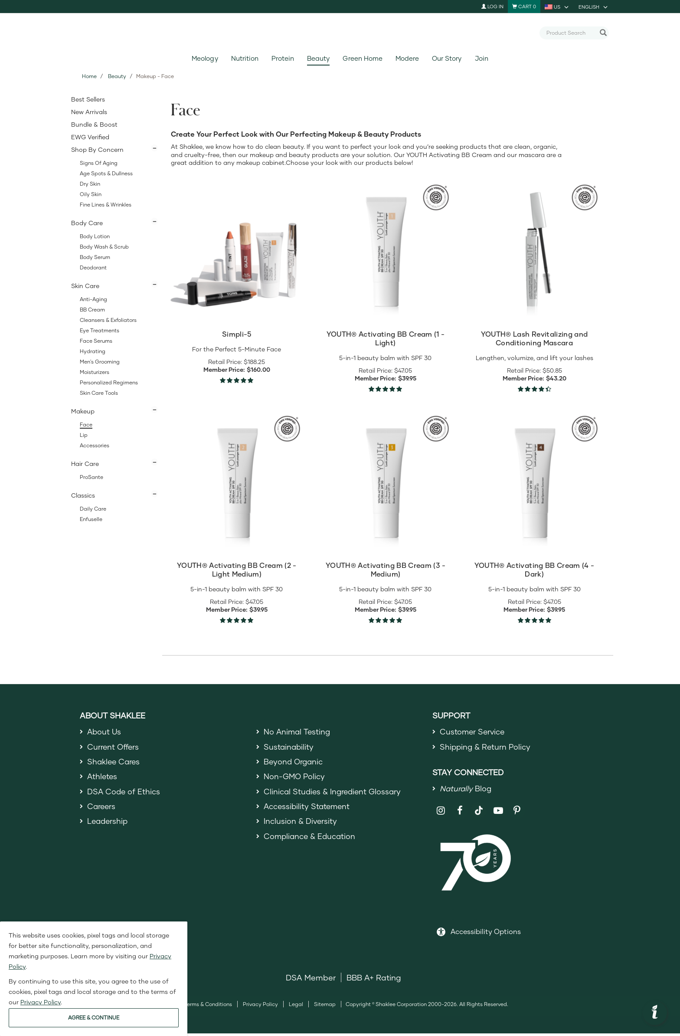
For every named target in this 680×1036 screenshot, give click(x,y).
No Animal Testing (298, 732)
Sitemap (325, 1006)
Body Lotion (95, 236)
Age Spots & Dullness (106, 173)
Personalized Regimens (109, 382)
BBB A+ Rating (374, 980)
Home (89, 76)
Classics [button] (83, 495)
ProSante (91, 477)
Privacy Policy (260, 1006)
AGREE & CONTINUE (93, 1017)
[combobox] (570, 32)
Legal (296, 1006)
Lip (84, 435)
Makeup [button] (83, 411)
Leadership (108, 826)
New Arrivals (89, 111)
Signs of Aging (99, 163)
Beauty (318, 58)
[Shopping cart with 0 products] (524, 6)
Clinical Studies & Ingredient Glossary (334, 795)
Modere (407, 58)
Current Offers (114, 748)
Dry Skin (90, 183)
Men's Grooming (100, 361)
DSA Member (311, 980)
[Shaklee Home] (340, 33)
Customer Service (473, 732)
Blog (466, 790)
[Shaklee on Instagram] (440, 813)
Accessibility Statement (308, 811)
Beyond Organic (294, 763)
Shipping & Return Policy (486, 748)
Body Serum (95, 257)
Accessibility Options (486, 934)
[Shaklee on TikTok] (478, 808)
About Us (104, 732)
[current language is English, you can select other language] (593, 6)
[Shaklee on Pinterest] (517, 813)
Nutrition (244, 58)
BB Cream (92, 309)
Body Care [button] (87, 222)
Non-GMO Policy (295, 779)
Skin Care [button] (85, 285)
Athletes (102, 779)
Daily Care (93, 508)
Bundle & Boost (94, 124)
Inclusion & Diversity (301, 826)
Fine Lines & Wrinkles (105, 204)
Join (481, 58)
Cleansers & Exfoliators (108, 320)
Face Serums (96, 341)
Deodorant (93, 267)
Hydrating (92, 351)
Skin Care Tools (99, 393)
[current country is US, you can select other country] (557, 6)
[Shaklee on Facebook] (459, 813)
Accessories (94, 445)
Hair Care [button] (85, 463)
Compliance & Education (311, 842)
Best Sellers (88, 99)
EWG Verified (90, 137)
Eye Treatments (99, 330)
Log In (492, 6)
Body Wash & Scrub (104, 246)
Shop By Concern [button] (97, 149)
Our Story (446, 58)
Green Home (362, 58)
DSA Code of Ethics (124, 795)
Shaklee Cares (114, 763)
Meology (205, 58)
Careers (102, 811)
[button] (655, 1013)
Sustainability (289, 748)
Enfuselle (91, 519)
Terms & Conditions (208, 1006)
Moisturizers (94, 372)
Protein (282, 58)
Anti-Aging (93, 299)
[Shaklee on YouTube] (498, 813)
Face (86, 424)
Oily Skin (90, 194)
